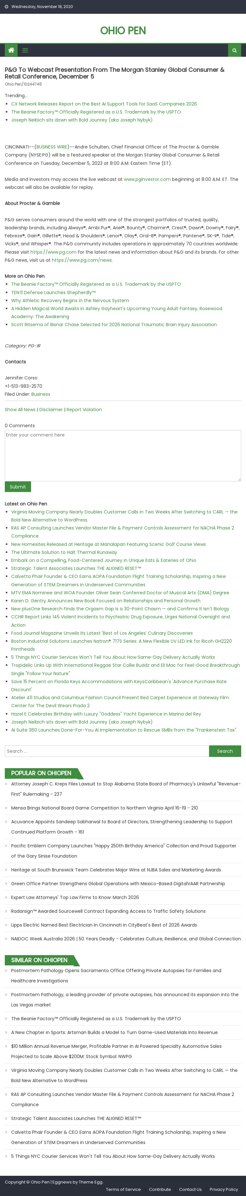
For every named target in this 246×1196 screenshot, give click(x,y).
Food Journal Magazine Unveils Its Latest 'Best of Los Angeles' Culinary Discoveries (102, 633)
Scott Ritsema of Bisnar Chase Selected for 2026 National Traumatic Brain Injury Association (114, 324)
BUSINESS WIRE (52, 147)
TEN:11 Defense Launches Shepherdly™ (53, 292)
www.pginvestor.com (147, 179)
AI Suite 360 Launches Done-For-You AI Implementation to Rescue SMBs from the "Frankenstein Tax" (123, 730)
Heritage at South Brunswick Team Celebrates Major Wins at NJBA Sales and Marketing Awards (116, 870)
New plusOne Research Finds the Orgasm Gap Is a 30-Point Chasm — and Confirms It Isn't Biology (120, 609)
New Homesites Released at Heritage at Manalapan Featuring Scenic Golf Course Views (108, 544)
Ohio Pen (123, 30)
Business (40, 394)
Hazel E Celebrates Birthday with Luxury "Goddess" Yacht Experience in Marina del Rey (106, 714)
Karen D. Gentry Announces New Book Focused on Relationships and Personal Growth (106, 601)
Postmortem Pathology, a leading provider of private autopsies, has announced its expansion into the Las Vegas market (125, 999)
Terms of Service (123, 1189)
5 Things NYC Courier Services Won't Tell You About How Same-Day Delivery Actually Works (113, 657)
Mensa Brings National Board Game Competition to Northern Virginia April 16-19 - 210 (104, 808)
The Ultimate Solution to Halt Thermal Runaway (64, 552)
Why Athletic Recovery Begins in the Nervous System (70, 300)
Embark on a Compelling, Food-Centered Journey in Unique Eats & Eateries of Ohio (103, 560)
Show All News (20, 409)
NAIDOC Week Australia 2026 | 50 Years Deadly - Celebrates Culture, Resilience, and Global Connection (126, 939)
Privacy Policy (224, 1189)
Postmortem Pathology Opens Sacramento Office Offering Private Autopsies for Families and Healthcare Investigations (116, 975)
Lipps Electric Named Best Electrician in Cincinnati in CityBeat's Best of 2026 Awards (104, 925)
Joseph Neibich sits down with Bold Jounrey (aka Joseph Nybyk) (82, 120)
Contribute (160, 1189)
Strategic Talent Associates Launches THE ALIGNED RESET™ (76, 568)
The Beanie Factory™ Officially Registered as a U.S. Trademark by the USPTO (96, 112)
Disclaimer (51, 409)
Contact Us (190, 1189)
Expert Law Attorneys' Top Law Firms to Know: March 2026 (75, 897)
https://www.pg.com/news (82, 260)
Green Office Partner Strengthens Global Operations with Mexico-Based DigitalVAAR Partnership (118, 883)
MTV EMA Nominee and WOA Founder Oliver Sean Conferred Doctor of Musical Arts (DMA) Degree (120, 593)
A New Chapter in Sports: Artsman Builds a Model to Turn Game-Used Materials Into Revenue (114, 1032)
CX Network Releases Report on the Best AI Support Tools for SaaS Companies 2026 (104, 104)
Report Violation (84, 409)
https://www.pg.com (53, 252)
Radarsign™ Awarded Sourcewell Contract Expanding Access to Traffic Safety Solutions (108, 911)
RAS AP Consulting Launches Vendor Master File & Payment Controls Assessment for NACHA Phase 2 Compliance (122, 1099)
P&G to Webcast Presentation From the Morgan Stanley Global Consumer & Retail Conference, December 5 (114, 73)
